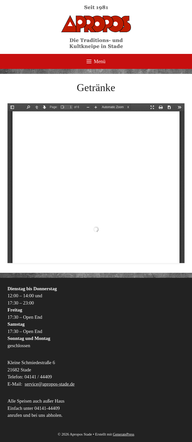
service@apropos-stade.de (50, 384)
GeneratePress (123, 434)
